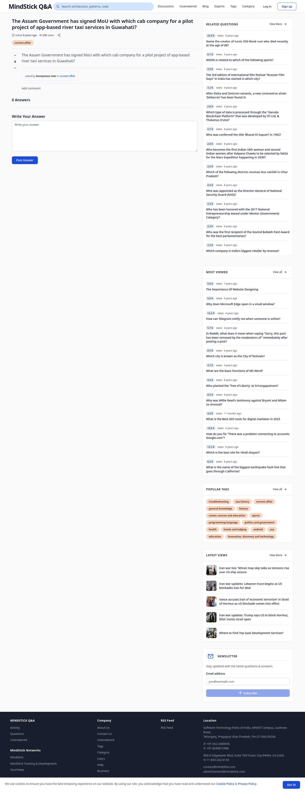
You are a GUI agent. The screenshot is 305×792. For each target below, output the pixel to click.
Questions (17, 734)
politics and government (260, 522)
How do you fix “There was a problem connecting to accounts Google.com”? (247, 436)
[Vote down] (15, 68)
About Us (103, 728)
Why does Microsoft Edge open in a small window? (240, 304)
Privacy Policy (247, 784)
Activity (15, 728)
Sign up (287, 6)
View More (278, 24)
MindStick (16, 757)
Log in (267, 6)
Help (100, 765)
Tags (233, 6)
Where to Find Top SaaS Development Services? (251, 633)
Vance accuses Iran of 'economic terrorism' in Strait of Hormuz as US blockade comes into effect (254, 601)
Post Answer (25, 160)
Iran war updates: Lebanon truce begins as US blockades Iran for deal (250, 586)
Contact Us (104, 734)
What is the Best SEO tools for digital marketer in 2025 (243, 419)
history (243, 508)
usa (272, 529)
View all (280, 272)
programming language (223, 522)
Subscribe (248, 693)
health (213, 529)
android (258, 529)
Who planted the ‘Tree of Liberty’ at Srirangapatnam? (242, 386)
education (215, 536)
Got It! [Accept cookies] (291, 785)
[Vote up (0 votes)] (15, 55)
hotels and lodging (235, 529)
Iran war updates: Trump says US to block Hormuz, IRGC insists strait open (253, 617)
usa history (242, 501)
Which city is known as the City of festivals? (235, 356)
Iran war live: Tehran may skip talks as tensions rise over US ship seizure (254, 570)
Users (101, 759)
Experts (219, 6)
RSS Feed (167, 728)
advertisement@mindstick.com (224, 771)
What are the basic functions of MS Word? (234, 371)
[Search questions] (103, 6)
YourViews (17, 770)
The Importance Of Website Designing (232, 289)
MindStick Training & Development (33, 763)
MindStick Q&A (30, 6)
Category (248, 6)
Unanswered (188, 6)
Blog (205, 6)
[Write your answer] (105, 136)
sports (256, 515)
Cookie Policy (225, 784)
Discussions (166, 6)
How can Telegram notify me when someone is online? (243, 319)
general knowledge (220, 508)
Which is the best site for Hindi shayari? (233, 452)
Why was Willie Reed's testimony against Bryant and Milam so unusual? (246, 402)
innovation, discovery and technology (251, 536)
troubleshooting (219, 501)
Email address (215, 673)
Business (103, 771)
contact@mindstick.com (219, 767)
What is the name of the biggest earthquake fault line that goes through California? (246, 469)
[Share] (59, 35)
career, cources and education (227, 515)
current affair (23, 42)
